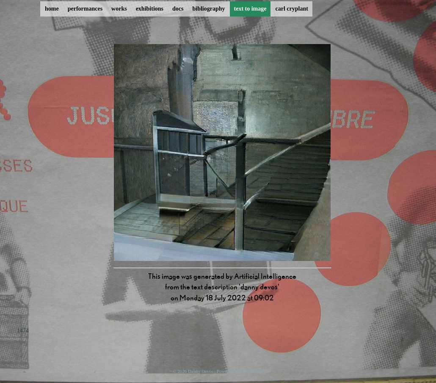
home (52, 9)
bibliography (208, 9)
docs (177, 9)
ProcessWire (251, 371)
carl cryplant (291, 9)
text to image (250, 9)
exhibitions (149, 9)
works (119, 9)
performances (85, 9)
